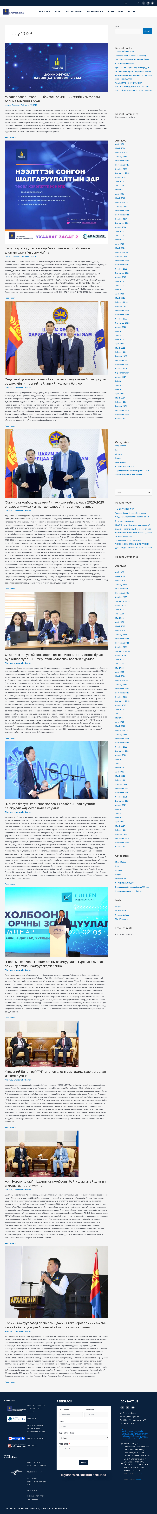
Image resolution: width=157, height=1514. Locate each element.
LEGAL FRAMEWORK (73, 12)
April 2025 (119, 194)
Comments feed (122, 915)
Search (118, 26)
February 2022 (121, 352)
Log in (118, 906)
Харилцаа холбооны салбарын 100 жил (132, 470)
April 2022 (119, 344)
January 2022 (121, 356)
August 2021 (120, 377)
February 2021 (121, 402)
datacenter (31, 1418)
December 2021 (121, 360)
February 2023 (121, 302)
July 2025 (119, 181)
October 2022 (121, 319)
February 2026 (121, 152)
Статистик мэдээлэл (124, 63)
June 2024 (119, 236)
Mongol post (32, 1490)
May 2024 (119, 240)
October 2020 (121, 419)
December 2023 (122, 260)
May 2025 (119, 190)
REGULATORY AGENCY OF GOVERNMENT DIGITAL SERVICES (36, 1409)
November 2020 (122, 414)
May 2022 (119, 339)
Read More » (10, 137)
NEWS (57, 12)
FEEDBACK (63, 1444)
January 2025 (121, 206)
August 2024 (120, 227)
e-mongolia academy (35, 1438)
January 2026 (121, 156)
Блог (117, 450)
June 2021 (119, 385)
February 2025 (121, 202)
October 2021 (121, 369)
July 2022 (119, 331)
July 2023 (119, 281)
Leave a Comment (12, 105)
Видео (118, 458)
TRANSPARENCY (95, 12)
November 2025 (122, 165)
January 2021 (121, 406)
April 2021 (119, 394)
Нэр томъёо (120, 462)
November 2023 (122, 265)
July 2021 (119, 381)
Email (61, 1421)
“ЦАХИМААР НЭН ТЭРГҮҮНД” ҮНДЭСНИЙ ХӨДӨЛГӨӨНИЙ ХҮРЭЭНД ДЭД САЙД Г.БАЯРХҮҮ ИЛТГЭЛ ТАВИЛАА (133, 87)
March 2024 (120, 248)
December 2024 (122, 211)
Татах (140, 1473)
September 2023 (122, 273)
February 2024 (121, 252)
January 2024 (121, 256)
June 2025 (119, 186)
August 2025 (120, 177)
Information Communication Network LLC (36, 1482)
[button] (125, 3)
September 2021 (122, 373)
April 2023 (119, 294)
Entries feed (120, 911)
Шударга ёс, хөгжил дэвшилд (83, 1475)
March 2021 (120, 398)
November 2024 (122, 215)
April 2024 (119, 244)
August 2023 (120, 277)
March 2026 (120, 148)
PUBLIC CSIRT (31, 1446)
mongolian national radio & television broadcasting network (36, 1429)
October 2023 (121, 269)
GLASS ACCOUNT (115, 12)
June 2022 (119, 335)
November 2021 (121, 364)
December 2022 (122, 310)
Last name (89, 1410)
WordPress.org (121, 919)
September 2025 (122, 173)
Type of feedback (67, 1433)
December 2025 (122, 161)
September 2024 (122, 223)
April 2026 (119, 144)
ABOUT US (44, 12)
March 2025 (120, 198)
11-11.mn (131, 12)
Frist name (64, 1410)
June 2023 (119, 285)
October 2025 (121, 169)
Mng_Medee (120, 446)
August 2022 (120, 327)
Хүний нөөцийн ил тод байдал (128, 475)
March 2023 (120, 298)
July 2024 (119, 231)
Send (83, 1462)
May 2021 (119, 389)
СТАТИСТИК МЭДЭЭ (124, 466)
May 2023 (119, 290)
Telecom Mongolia (34, 1472)
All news (25, 105)
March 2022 (120, 348)
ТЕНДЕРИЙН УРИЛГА (124, 52)
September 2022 (122, 323)
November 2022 (122, 315)
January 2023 (121, 306)
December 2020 (122, 410)
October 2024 (121, 219)
